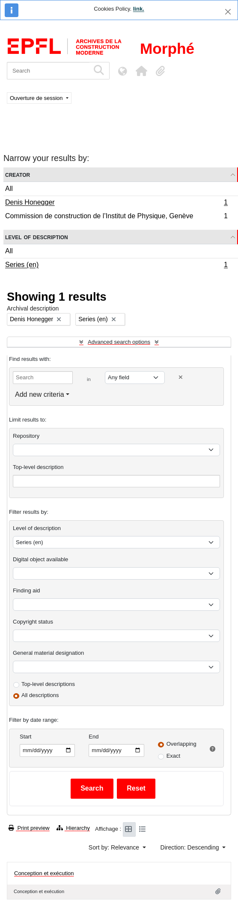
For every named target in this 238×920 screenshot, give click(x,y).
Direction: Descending (191, 847)
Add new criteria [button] (39, 394)
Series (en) (116, 266)
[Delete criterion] (180, 377)
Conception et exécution (44, 873)
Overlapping (181, 744)
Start (25, 736)
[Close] (228, 11)
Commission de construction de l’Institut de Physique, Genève (116, 217)
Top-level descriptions (48, 684)
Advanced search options (119, 342)
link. (138, 9)
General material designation (48, 653)
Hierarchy (73, 828)
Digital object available (40, 559)
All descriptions (40, 695)
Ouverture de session (37, 98)
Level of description (36, 237)
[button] (141, 70)
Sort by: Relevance (115, 847)
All (9, 188)
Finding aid (26, 590)
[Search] (48, 70)
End (93, 736)
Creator (17, 174)
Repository (26, 436)
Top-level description (38, 467)
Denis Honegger (116, 203)
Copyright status (33, 621)
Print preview (29, 828)
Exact (174, 756)
